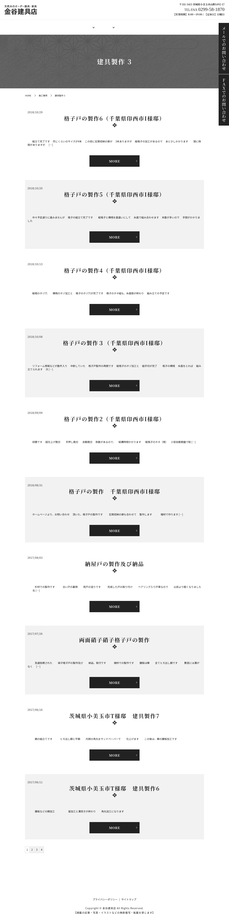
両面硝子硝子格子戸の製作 (114, 636)
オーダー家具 (104, 25)
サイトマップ (128, 896)
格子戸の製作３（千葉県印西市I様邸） (114, 339)
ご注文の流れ (146, 25)
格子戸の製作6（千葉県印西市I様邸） (114, 115)
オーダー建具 (81, 25)
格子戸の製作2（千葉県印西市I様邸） (114, 415)
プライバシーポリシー (105, 896)
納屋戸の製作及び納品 (114, 560)
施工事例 (167, 25)
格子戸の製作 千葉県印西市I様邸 (114, 488)
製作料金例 (125, 25)
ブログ (183, 25)
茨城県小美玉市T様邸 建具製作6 (114, 785)
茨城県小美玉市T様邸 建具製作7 (114, 712)
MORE (114, 157)
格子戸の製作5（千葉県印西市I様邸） (114, 191)
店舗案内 (62, 25)
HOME (45, 25)
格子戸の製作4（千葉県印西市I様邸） (114, 267)
